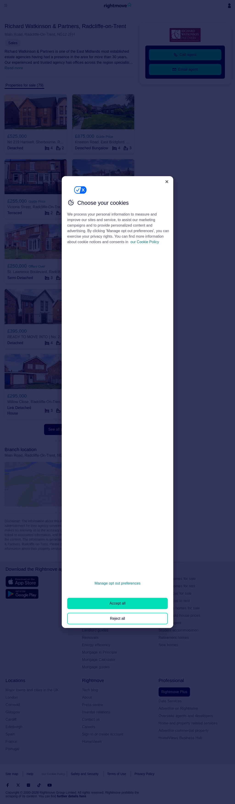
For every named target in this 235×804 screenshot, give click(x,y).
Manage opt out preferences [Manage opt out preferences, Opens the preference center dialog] (117, 583)
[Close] (167, 181)
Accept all (117, 603)
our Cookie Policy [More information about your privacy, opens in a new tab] (145, 242)
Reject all (117, 618)
